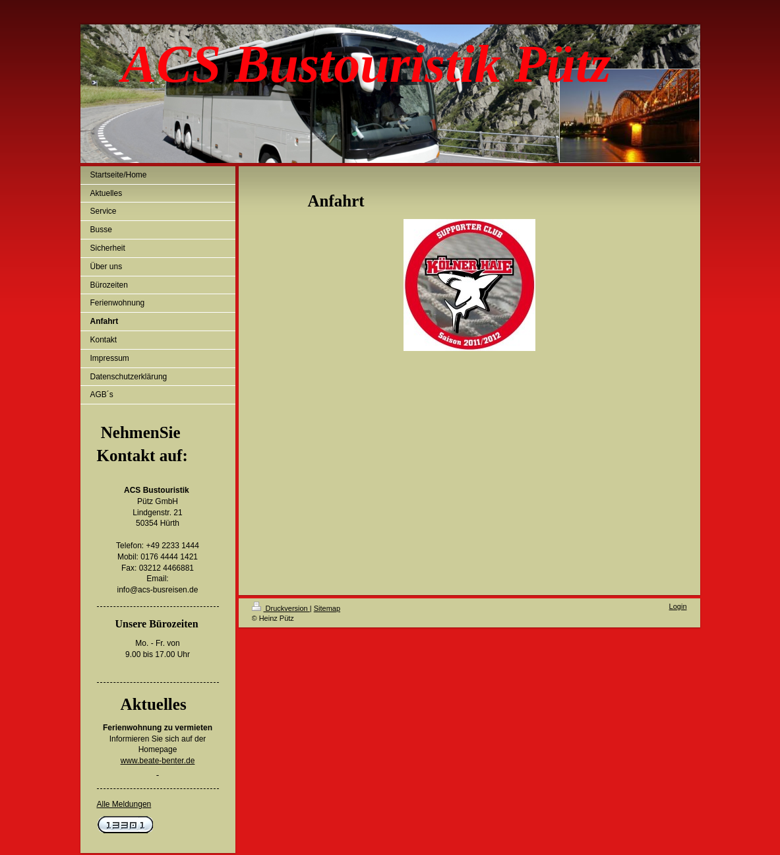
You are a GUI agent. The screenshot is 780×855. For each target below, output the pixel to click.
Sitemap (327, 608)
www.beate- (141, 760)
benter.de (178, 760)
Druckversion (281, 608)
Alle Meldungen (124, 804)
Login (678, 606)
